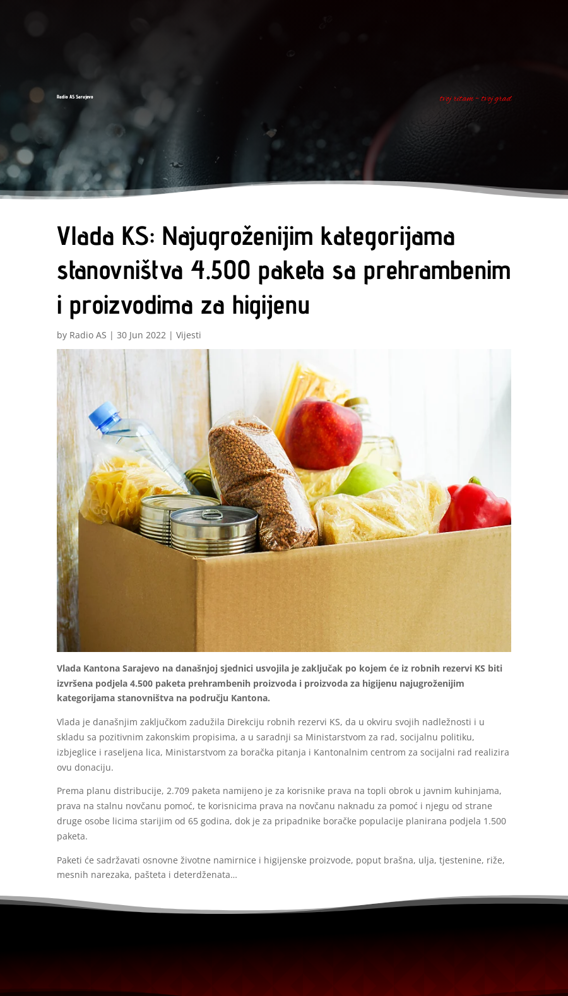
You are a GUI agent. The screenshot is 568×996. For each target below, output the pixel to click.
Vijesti (188, 335)
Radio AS (88, 335)
